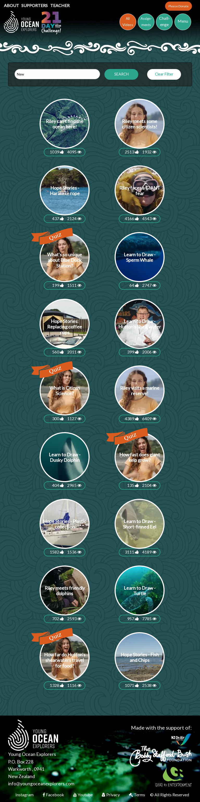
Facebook (54, 794)
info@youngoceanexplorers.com (41, 783)
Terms (137, 794)
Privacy (111, 794)
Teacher (60, 5)
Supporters (34, 5)
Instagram (24, 794)
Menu (183, 20)
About (12, 5)
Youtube (83, 794)
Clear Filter (164, 74)
